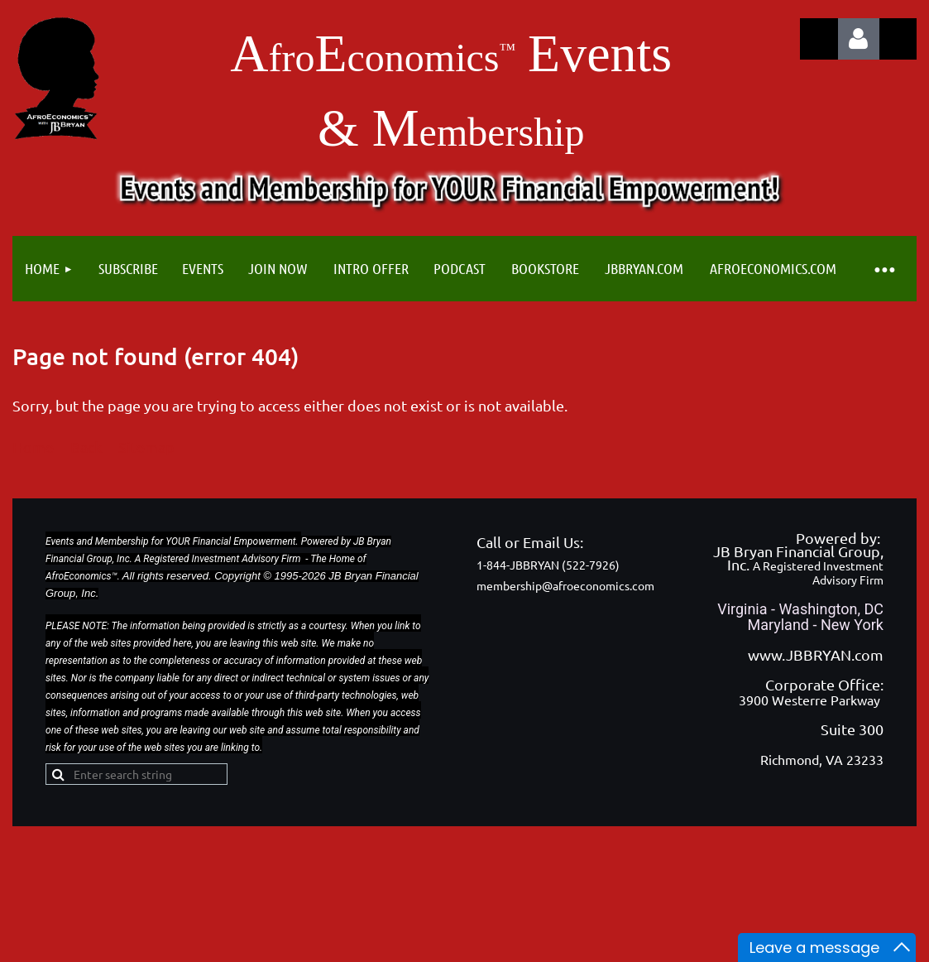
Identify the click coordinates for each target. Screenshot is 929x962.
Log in (858, 39)
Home (33, 446)
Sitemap (146, 446)
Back (86, 446)
